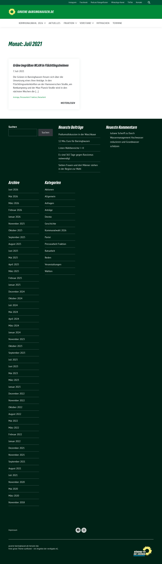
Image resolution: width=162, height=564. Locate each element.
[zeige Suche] (149, 2)
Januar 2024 (14, 332)
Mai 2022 (13, 420)
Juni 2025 (13, 250)
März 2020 (13, 495)
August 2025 (14, 243)
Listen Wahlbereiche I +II (71, 147)
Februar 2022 (15, 434)
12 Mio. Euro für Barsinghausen (74, 141)
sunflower (28, 548)
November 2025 (16, 223)
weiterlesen (68, 102)
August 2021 (14, 468)
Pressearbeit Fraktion (28, 97)
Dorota (48, 216)
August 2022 (14, 414)
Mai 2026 (13, 196)
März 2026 (13, 203)
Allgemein (50, 196)
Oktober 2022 (15, 407)
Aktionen (49, 189)
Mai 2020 (13, 488)
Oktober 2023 (15, 346)
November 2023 (16, 339)
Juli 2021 (13, 475)
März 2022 (13, 427)
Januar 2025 (14, 284)
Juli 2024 (13, 305)
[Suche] (145, 2)
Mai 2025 (13, 257)
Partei (48, 237)
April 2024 (13, 318)
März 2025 (13, 271)
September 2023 (16, 352)
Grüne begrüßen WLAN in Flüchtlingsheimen (41, 65)
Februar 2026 (15, 210)
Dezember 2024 (16, 291)
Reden (48, 257)
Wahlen (48, 271)
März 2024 (13, 325)
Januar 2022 (14, 441)
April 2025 (13, 264)
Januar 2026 (14, 216)
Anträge (16, 97)
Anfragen (49, 203)
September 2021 (16, 461)
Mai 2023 (13, 373)
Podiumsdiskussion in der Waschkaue (77, 134)
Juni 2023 (13, 366)
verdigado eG (52, 548)
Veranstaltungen (53, 264)
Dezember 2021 (16, 447)
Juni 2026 (13, 189)
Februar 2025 (15, 278)
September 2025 (16, 237)
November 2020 (16, 482)
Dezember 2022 (16, 393)
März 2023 (13, 379)
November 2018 (16, 502)
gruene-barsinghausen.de (35, 12)
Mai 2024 (13, 311)
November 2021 (16, 454)
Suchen (12, 127)
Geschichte (50, 223)
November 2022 (16, 400)
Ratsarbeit (42, 97)
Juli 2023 (13, 359)
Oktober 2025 (15, 230)
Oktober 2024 (15, 298)
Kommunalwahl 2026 (55, 230)
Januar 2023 (14, 386)
